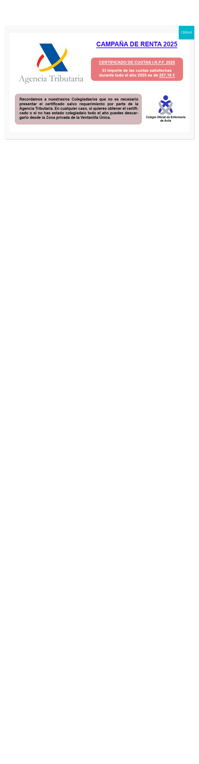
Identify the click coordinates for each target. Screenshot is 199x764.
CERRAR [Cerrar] (186, 32)
